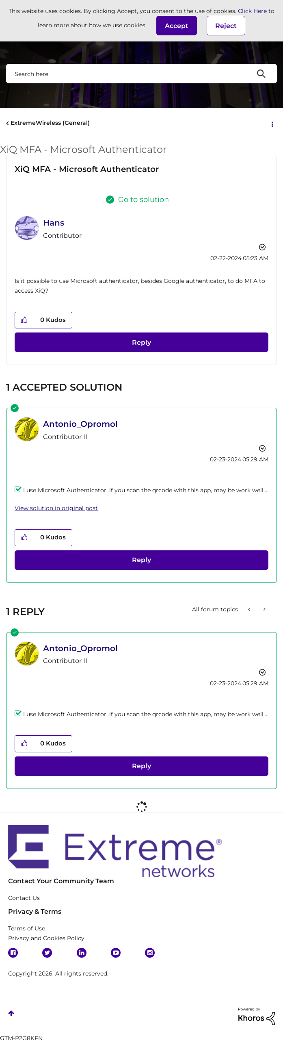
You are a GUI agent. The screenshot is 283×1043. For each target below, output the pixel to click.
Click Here (252, 11)
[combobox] (141, 73)
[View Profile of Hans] (53, 223)
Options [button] (271, 123)
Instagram (150, 953)
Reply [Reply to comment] (141, 560)
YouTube (116, 953)
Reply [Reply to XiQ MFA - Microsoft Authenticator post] (141, 342)
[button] (176, 25)
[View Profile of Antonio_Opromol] (80, 424)
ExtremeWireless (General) (50, 122)
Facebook (13, 953)
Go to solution (143, 199)
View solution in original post (56, 508)
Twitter (47, 953)
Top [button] (11, 1013)
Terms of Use (26, 928)
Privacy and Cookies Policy (46, 938)
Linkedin (81, 953)
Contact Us (24, 898)
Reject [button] (226, 26)
